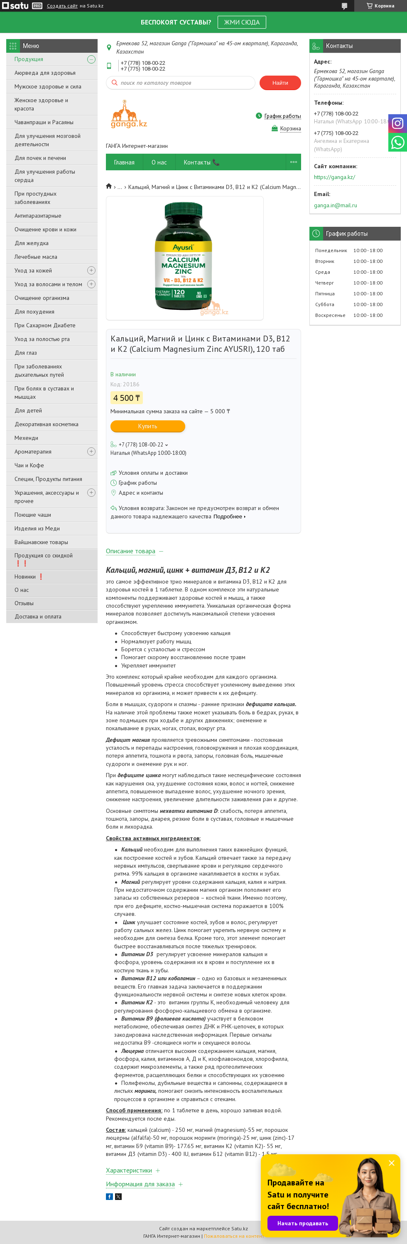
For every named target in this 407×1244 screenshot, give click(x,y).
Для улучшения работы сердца (45, 176)
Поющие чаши (33, 514)
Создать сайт (62, 6)
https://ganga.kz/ (334, 177)
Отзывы (24, 603)
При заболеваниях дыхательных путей (39, 370)
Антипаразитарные (38, 215)
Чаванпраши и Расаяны (44, 122)
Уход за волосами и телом (48, 284)
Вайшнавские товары (41, 542)
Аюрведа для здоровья (45, 72)
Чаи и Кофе (29, 465)
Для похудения (34, 311)
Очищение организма (42, 298)
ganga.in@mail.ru (335, 205)
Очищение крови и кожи (45, 229)
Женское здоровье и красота (41, 104)
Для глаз (26, 352)
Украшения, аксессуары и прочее (47, 497)
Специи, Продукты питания (48, 479)
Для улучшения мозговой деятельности (48, 140)
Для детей (28, 410)
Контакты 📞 (202, 162)
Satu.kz (239, 1228)
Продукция (29, 59)
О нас (22, 590)
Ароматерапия (33, 451)
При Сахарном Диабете (45, 325)
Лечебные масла (36, 256)
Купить (147, 426)
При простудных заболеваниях (35, 198)
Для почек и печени (40, 158)
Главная (124, 162)
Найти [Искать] (280, 83)
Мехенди (26, 438)
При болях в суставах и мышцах (44, 392)
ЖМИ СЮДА (242, 22)
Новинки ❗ (29, 576)
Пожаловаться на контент (234, 1236)
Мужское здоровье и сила (48, 86)
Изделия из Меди (37, 528)
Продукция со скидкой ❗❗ (44, 559)
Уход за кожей (33, 270)
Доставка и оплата (38, 616)
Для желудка (32, 243)
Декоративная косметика (46, 424)
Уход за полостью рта (42, 339)
